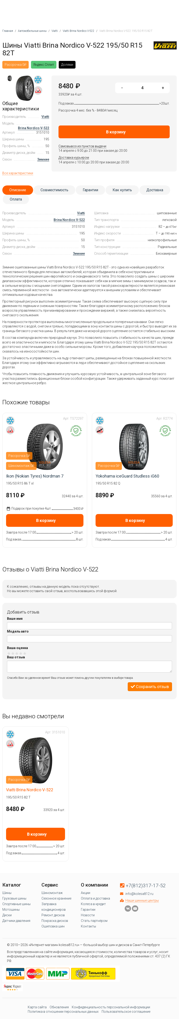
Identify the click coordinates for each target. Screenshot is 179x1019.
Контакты (88, 926)
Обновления (59, 1007)
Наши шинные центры (142, 900)
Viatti (45, 117)
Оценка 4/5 (21, 653)
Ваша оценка (17, 648)
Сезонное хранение (56, 898)
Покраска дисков (54, 921)
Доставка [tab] (154, 190)
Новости (88, 915)
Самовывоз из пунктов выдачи (82, 146)
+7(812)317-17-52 (146, 885)
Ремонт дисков (53, 915)
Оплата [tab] (16, 199)
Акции (85, 893)
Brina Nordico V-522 (33, 128)
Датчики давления (16, 921)
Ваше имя (15, 618)
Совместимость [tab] (54, 190)
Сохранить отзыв (150, 686)
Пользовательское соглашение (126, 1011)
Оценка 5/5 (25, 653)
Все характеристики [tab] (17, 173)
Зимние (43, 159)
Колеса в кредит (93, 904)
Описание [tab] (17, 190)
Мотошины (11, 909)
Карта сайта (37, 1007)
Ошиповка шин (53, 926)
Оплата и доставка (95, 898)
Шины (6, 893)
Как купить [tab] (122, 190)
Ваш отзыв (16, 657)
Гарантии (88, 909)
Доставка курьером (74, 157)
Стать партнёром (94, 921)
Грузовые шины (14, 898)
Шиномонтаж (52, 893)
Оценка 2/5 (13, 653)
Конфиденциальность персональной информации (111, 1007)
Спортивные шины (16, 904)
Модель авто (18, 631)
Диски (7, 915)
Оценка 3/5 (17, 653)
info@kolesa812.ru (139, 894)
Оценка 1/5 (9, 653)
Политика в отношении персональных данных (63, 1011)
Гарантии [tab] (90, 190)
